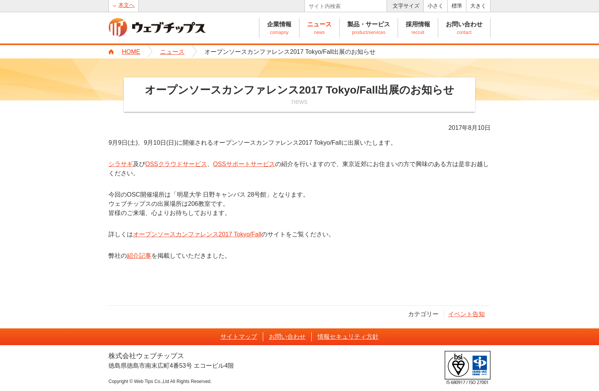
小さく (435, 6)
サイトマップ (238, 336)
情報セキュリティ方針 (348, 336)
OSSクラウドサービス (176, 164)
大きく (478, 6)
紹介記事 (139, 255)
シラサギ (120, 164)
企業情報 (279, 24)
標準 (457, 6)
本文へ (126, 5)
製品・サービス (368, 24)
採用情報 (418, 24)
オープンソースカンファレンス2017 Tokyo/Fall (197, 234)
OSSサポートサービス (244, 164)
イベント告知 (466, 314)
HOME (131, 51)
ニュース (319, 24)
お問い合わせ (464, 24)
